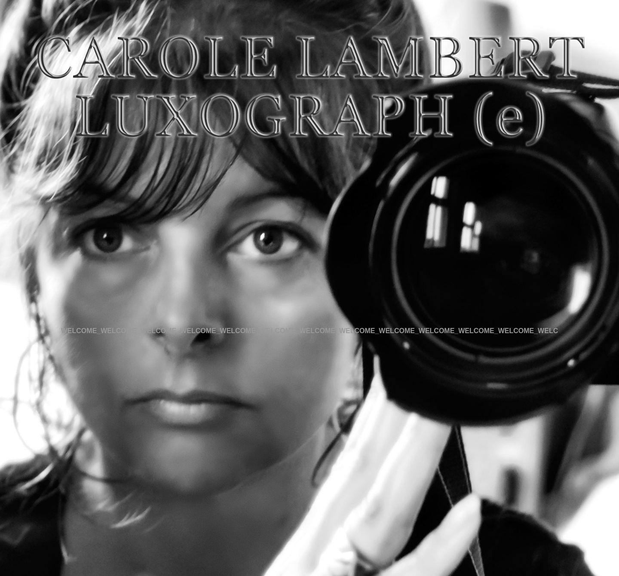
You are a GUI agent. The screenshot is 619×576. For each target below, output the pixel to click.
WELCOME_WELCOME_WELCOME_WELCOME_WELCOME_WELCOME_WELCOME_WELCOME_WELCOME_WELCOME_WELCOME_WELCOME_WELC (309, 330)
